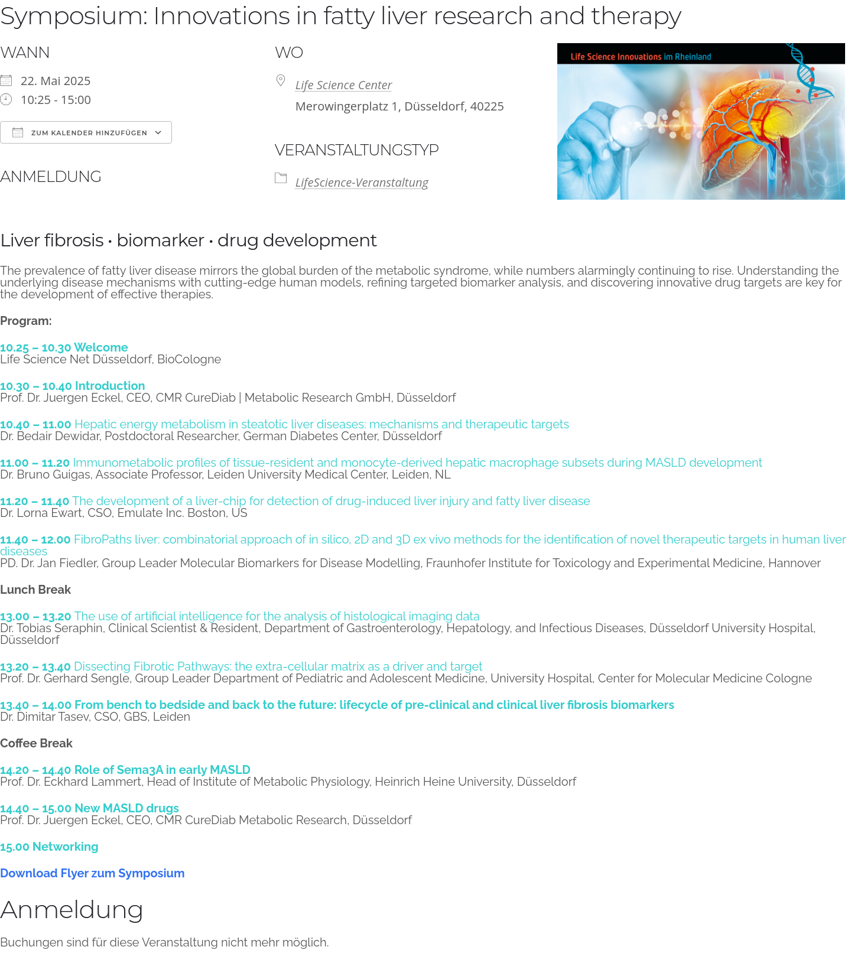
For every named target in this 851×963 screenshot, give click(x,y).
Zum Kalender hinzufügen (80, 132)
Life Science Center (343, 85)
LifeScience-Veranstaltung (361, 182)
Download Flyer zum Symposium (92, 873)
